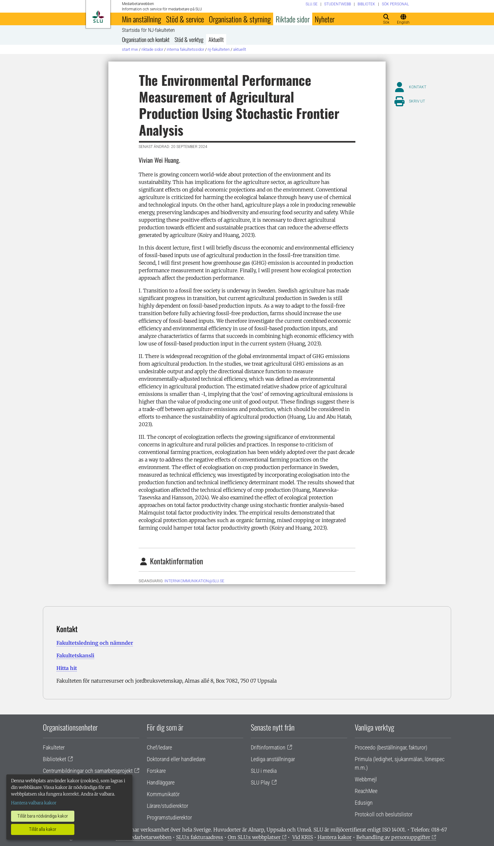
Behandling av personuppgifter (393, 837)
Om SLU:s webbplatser (254, 837)
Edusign (364, 802)
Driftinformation (268, 747)
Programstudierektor (169, 817)
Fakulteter (54, 747)
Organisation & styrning (240, 19)
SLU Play (260, 782)
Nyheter (325, 19)
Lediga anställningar (273, 759)
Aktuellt (216, 39)
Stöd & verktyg (189, 39)
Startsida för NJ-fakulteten (148, 30)
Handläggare (161, 782)
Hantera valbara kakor (33, 803)
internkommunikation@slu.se (194, 581)
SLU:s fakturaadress (199, 837)
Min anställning (141, 19)
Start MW (130, 49)
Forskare (156, 770)
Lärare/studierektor (167, 805)
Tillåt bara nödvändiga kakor (42, 816)
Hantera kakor (335, 837)
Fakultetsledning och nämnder (94, 643)
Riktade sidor (293, 19)
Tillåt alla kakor (42, 829)
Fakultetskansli (75, 655)
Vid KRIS (302, 837)
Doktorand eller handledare (176, 759)
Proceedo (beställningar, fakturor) (391, 747)
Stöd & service (185, 19)
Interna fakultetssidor (185, 49)
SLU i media (264, 770)
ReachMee (366, 791)
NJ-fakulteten (219, 49)
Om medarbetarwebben (143, 837)
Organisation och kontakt (145, 39)
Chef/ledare (159, 747)
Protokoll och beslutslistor (383, 814)
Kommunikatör (163, 794)
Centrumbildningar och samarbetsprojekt (88, 770)
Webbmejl (366, 779)
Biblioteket (54, 759)
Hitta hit (66, 668)
